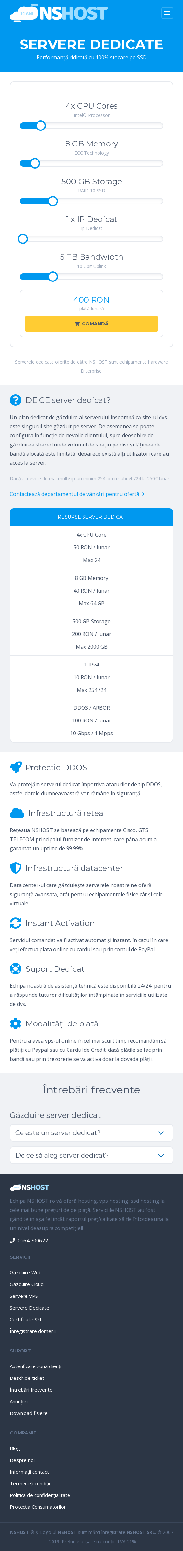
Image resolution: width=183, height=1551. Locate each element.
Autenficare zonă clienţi (35, 1366)
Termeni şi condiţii (30, 1483)
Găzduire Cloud (27, 1284)
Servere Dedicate (29, 1307)
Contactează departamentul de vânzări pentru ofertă (77, 494)
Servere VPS (24, 1296)
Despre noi (22, 1460)
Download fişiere (29, 1413)
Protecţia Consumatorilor (38, 1506)
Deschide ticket (27, 1378)
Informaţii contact (29, 1471)
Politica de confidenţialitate (40, 1495)
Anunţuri (19, 1401)
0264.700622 (29, 1240)
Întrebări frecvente (31, 1389)
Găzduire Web (26, 1272)
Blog (15, 1448)
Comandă (91, 324)
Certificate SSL (26, 1319)
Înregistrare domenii (33, 1331)
